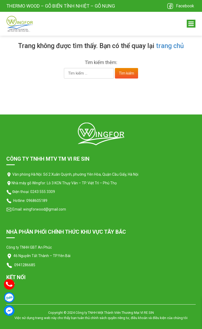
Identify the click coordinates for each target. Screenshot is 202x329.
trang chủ (170, 46)
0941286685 (24, 265)
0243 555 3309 (42, 192)
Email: (14, 209)
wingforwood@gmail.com (44, 209)
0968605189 (36, 201)
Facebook (185, 5)
